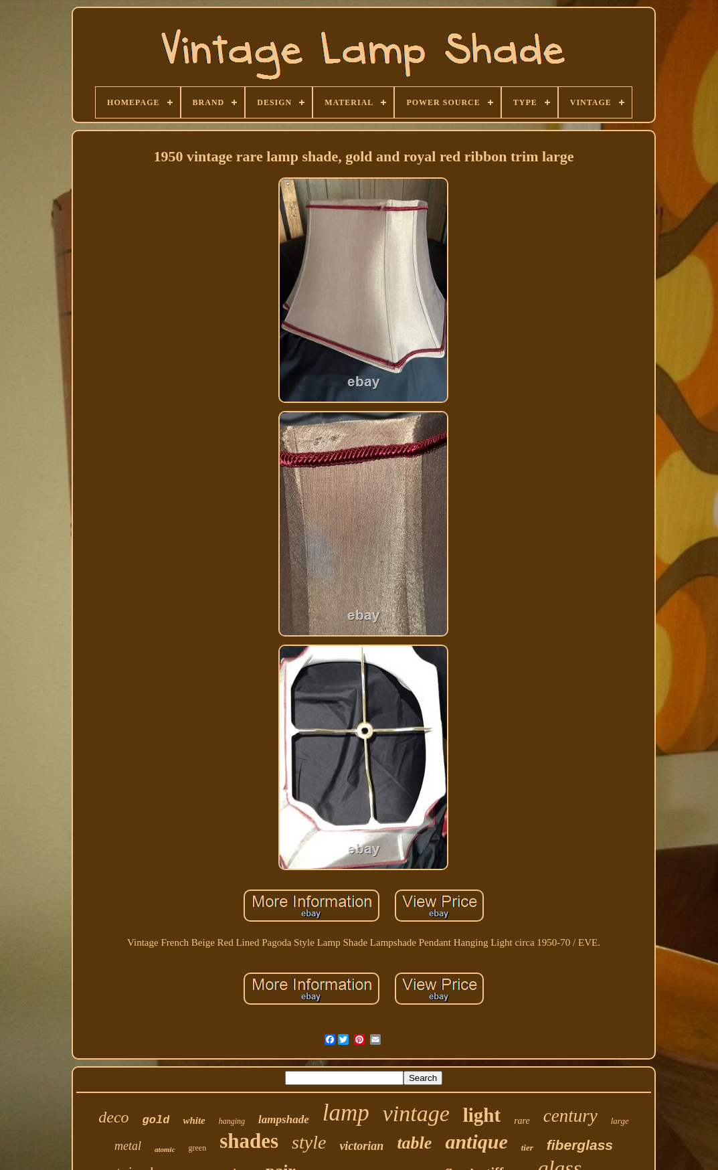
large (620, 1121)
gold (156, 1120)
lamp (346, 1113)
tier (527, 1148)
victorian (361, 1146)
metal (127, 1146)
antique (476, 1142)
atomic (165, 1149)
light (482, 1115)
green (198, 1148)
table (414, 1143)
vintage (416, 1113)
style (309, 1142)
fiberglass (580, 1145)
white (194, 1120)
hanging (232, 1121)
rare (522, 1121)
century (570, 1116)
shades (248, 1141)
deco (113, 1117)
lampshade (283, 1119)
